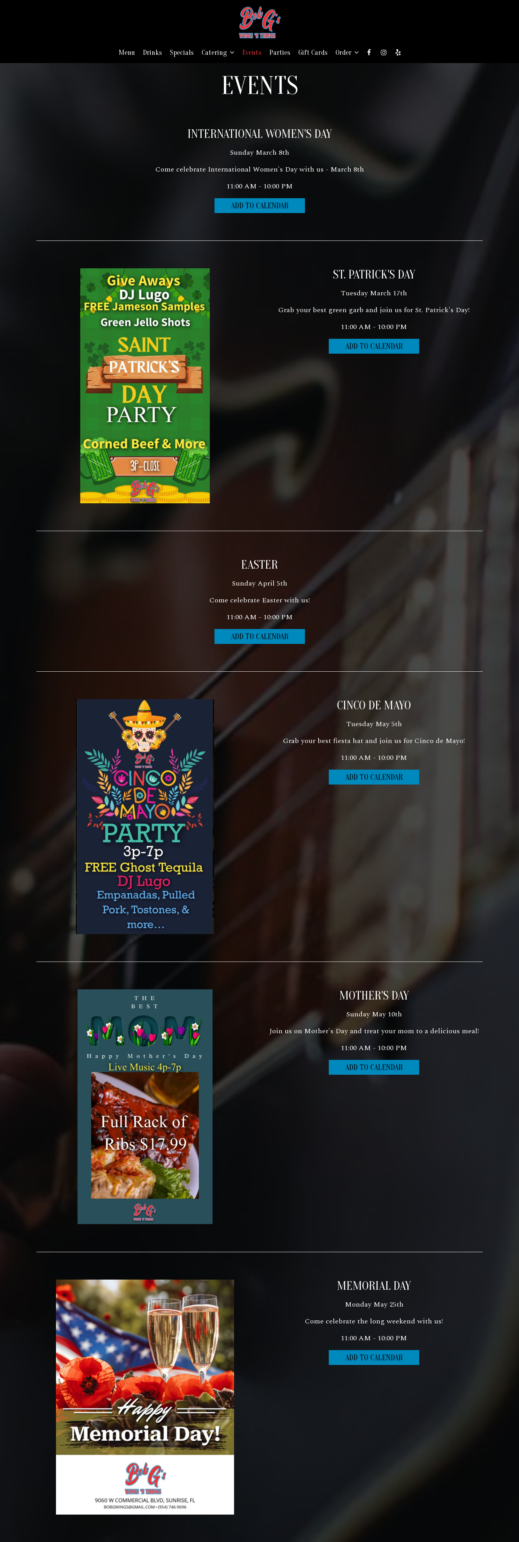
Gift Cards (313, 53)
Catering (218, 53)
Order (347, 53)
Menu (127, 53)
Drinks (152, 53)
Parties (279, 53)
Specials (182, 53)
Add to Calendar (259, 205)
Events (251, 53)
